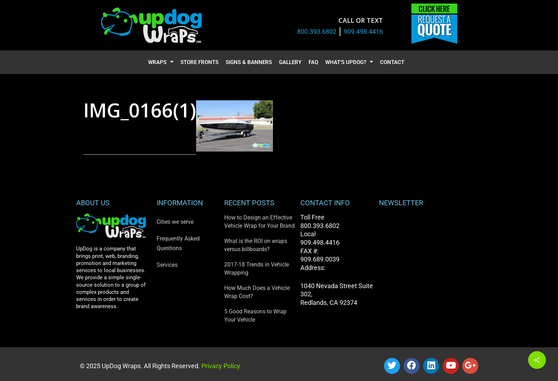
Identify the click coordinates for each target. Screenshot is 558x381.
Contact (392, 62)
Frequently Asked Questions (178, 243)
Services (167, 264)
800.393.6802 (316, 31)
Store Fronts (199, 62)
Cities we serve (175, 221)
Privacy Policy (220, 366)
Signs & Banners (249, 62)
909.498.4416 (363, 31)
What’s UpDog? (349, 62)
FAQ (313, 62)
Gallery (290, 62)
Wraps (160, 62)
